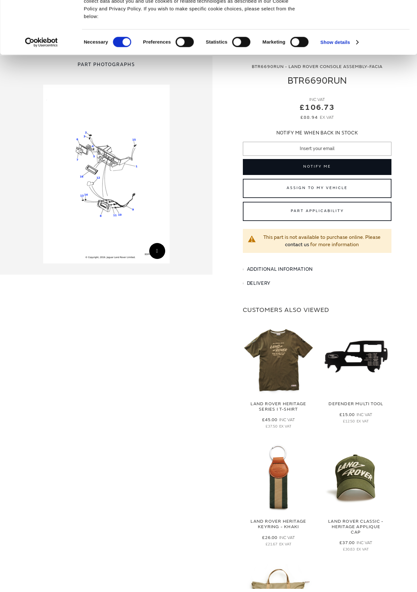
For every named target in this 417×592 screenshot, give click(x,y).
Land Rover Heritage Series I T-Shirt (278, 406)
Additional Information (280, 269)
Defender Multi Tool (355, 403)
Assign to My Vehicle (317, 188)
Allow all (364, 15)
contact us (297, 244)
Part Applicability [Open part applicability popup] (317, 211)
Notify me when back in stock (317, 133)
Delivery (259, 283)
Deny (364, 34)
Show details (335, 87)
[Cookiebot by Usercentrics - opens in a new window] (41, 87)
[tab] (317, 269)
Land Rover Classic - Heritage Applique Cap (355, 527)
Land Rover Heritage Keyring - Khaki (278, 524)
